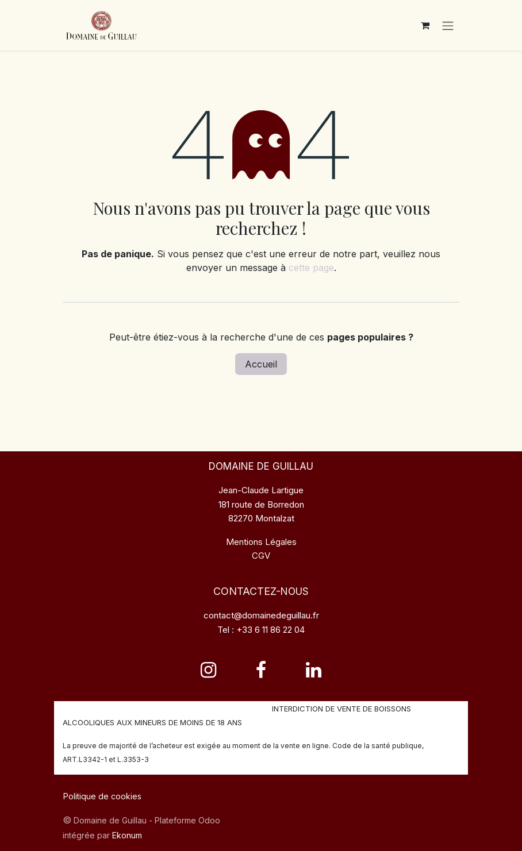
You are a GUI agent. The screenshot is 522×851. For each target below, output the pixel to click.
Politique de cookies (102, 796)
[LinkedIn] (313, 670)
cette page (311, 270)
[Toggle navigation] (447, 26)
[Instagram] (209, 670)
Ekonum (127, 835)
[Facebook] (261, 670)
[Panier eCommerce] (424, 26)
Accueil (261, 367)
